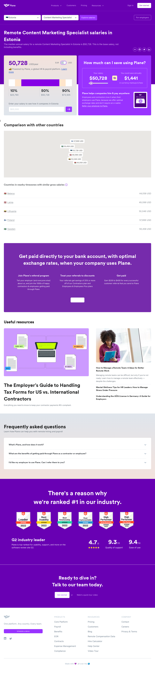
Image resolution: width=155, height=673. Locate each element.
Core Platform (61, 622)
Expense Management (65, 646)
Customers (71, 5)
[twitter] (144, 49)
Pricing (84, 5)
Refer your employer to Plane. (95, 106)
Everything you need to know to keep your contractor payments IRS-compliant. (37, 405)
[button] (77, 152)
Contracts (59, 641)
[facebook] (140, 49)
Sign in (130, 5)
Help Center (93, 646)
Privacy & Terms (129, 631)
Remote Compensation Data (101, 636)
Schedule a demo (23, 631)
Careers (125, 626)
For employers (142, 17)
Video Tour (93, 651)
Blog (90, 631)
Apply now (77, 301)
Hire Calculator (95, 641)
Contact (125, 622)
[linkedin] (149, 49)
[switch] (63, 62)
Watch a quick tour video (87, 595)
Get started (144, 5)
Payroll (57, 626)
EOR (56, 636)
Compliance (60, 651)
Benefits (58, 631)
